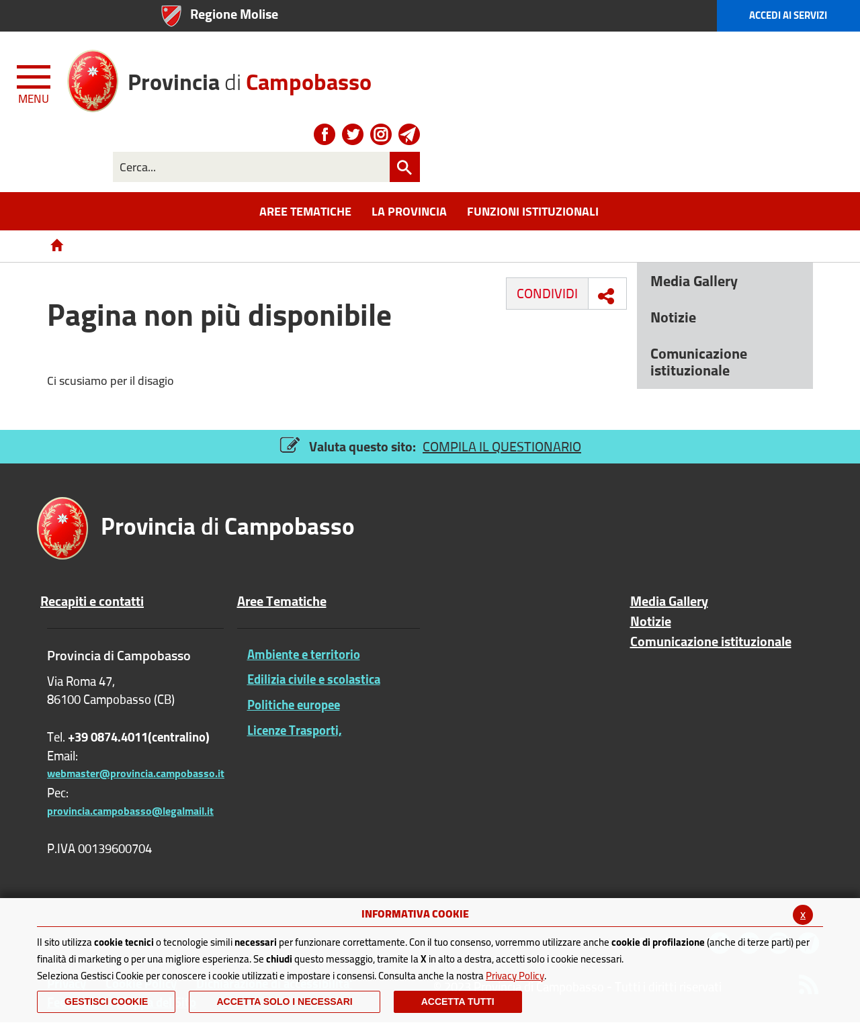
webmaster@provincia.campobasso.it (135, 773)
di (250, 76)
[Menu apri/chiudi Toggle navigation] (35, 82)
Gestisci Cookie (106, 1001)
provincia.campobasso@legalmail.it (130, 811)
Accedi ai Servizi (788, 15)
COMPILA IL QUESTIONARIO (502, 446)
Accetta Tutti (457, 1001)
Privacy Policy (515, 975)
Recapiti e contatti (92, 601)
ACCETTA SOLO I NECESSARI (284, 1001)
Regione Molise (234, 13)
